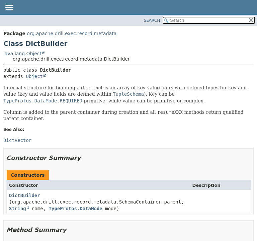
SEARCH (152, 20)
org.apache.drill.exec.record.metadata (71, 33)
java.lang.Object (22, 53)
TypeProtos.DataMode (75, 208)
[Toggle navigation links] (9, 8)
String (17, 208)
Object (34, 76)
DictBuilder (24, 195)
